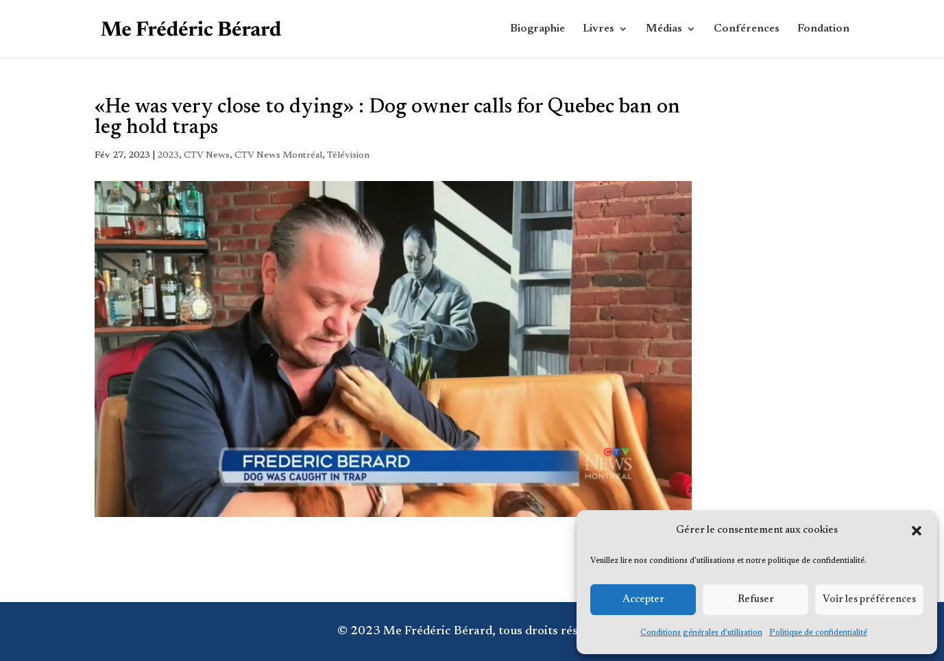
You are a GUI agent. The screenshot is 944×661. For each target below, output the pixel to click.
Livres (598, 29)
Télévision (348, 155)
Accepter (643, 599)
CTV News (207, 155)
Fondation (823, 29)
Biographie (537, 29)
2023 (168, 155)
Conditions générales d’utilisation (701, 633)
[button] (916, 531)
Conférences (746, 29)
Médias (664, 29)
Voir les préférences (869, 599)
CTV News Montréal (278, 155)
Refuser (756, 599)
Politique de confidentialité (818, 633)
